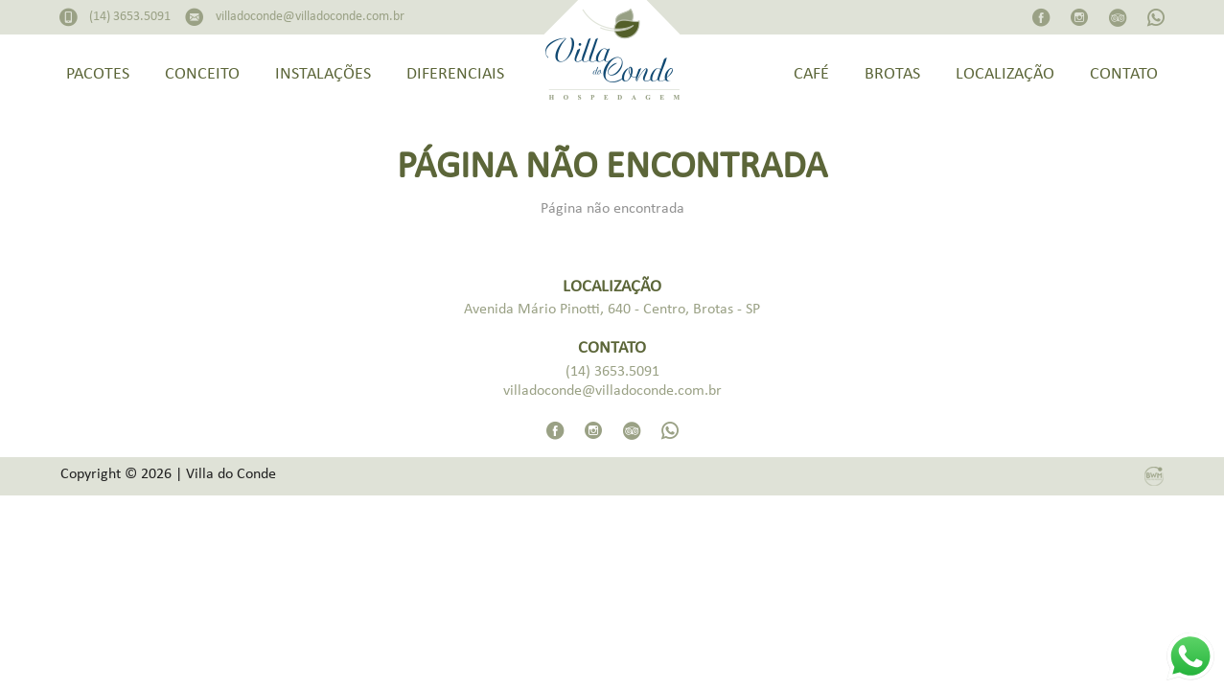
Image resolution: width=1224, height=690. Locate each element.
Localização (1005, 75)
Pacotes (97, 75)
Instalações (323, 75)
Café (811, 75)
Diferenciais (455, 75)
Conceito (202, 75)
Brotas (892, 75)
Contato (1124, 75)
